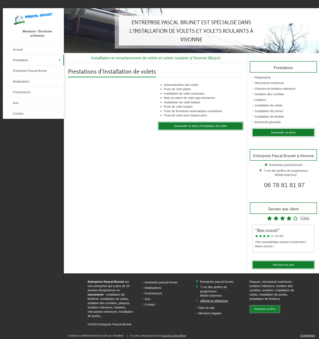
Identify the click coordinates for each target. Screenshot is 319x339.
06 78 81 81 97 (284, 185)
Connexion (307, 335)
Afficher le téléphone (214, 301)
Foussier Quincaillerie (173, 335)
